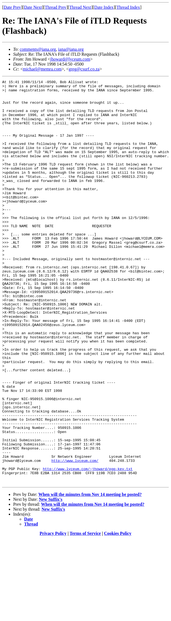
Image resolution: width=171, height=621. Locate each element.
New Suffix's (50, 580)
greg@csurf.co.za (84, 69)
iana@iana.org (71, 49)
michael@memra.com (42, 69)
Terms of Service (85, 614)
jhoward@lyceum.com (70, 59)
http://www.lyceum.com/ (74, 537)
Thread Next (80, 7)
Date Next (33, 7)
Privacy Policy (53, 614)
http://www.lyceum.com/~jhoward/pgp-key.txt (88, 546)
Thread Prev (55, 7)
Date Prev (12, 7)
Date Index (104, 7)
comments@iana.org (38, 49)
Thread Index (128, 7)
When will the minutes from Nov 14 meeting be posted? (90, 575)
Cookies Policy (118, 614)
